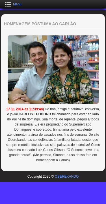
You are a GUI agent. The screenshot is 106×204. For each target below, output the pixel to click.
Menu (17, 4)
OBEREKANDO (67, 176)
